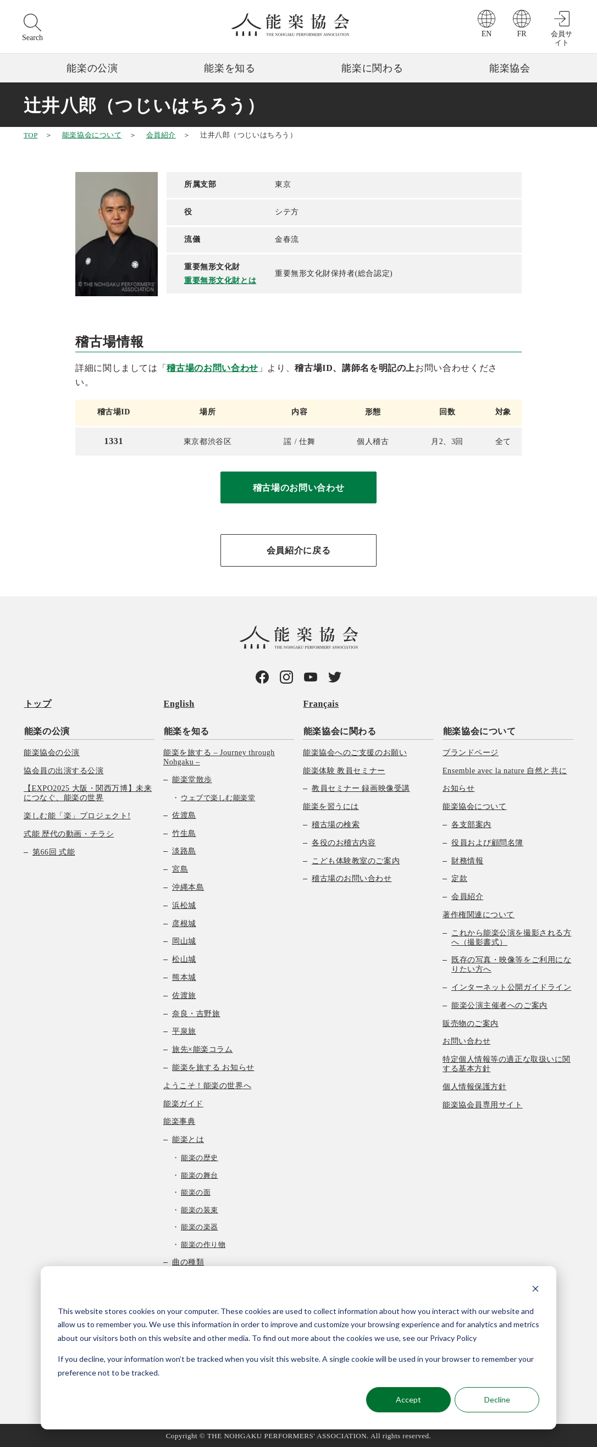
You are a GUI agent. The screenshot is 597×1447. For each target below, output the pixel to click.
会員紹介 (161, 135)
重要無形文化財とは (220, 280)
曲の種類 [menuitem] (188, 1261)
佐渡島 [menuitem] (184, 814)
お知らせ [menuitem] (458, 788)
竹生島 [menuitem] (184, 832)
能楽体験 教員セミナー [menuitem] (344, 770)
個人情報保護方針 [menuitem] (474, 1086)
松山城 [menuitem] (184, 959)
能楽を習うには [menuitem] (331, 806)
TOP (30, 135)
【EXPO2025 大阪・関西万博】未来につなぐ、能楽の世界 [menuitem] (88, 792)
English (178, 703)
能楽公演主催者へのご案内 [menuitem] (499, 1004)
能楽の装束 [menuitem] (199, 1209)
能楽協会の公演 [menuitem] (52, 751)
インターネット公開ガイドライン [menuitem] (511, 986)
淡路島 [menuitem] (184, 850)
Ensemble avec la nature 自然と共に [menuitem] (505, 770)
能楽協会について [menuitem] (479, 730)
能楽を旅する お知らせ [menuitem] (213, 1066)
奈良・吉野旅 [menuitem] (196, 1012)
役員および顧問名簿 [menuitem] (487, 842)
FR (521, 34)
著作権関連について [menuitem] (479, 914)
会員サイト (561, 38)
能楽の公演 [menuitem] (46, 730)
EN (487, 34)
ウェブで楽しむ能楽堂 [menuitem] (218, 797)
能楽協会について (91, 135)
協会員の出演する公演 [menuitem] (64, 770)
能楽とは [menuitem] (188, 1139)
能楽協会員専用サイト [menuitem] (483, 1104)
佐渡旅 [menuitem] (184, 994)
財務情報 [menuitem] (467, 860)
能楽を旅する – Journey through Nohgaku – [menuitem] (219, 756)
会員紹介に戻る (298, 550)
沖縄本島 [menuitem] (188, 886)
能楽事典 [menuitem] (179, 1121)
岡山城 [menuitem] (184, 940)
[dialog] (298, 1347)
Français (321, 703)
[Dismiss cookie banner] (535, 1290)
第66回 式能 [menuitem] (53, 851)
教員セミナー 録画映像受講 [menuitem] (361, 788)
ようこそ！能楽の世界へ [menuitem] (207, 1084)
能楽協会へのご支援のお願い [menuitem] (355, 751)
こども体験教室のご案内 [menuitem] (356, 860)
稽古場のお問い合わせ (212, 368)
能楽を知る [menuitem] (186, 730)
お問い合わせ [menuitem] (466, 1040)
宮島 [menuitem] (180, 868)
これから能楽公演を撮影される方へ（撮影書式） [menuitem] (511, 936)
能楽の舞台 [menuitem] (199, 1174)
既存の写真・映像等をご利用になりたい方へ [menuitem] (511, 964)
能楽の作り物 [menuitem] (203, 1243)
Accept (408, 1399)
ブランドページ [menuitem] (471, 751)
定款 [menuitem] (459, 878)
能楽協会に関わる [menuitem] (339, 730)
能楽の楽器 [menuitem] (199, 1226)
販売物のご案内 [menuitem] (471, 1022)
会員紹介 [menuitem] (467, 896)
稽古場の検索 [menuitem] (336, 823)
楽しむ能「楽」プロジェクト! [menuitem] (77, 815)
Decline (497, 1399)
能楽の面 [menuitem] (196, 1192)
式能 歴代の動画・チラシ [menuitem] (69, 833)
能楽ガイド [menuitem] (183, 1103)
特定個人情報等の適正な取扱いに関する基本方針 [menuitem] (507, 1063)
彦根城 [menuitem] (184, 922)
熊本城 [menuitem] (184, 976)
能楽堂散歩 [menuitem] (192, 779)
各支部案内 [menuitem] (471, 823)
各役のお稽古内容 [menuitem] (343, 842)
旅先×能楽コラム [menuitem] (202, 1049)
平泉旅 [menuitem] (184, 1031)
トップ (37, 703)
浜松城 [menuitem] (184, 904)
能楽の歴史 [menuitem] (199, 1156)
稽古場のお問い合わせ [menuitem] (352, 878)
